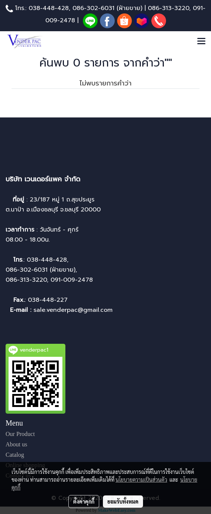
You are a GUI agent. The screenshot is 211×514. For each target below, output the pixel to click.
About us (16, 444)
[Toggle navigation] (201, 41)
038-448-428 (49, 8)
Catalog (15, 455)
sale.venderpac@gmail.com (74, 310)
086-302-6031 (93, 8)
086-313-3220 (168, 8)
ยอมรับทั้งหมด (123, 501)
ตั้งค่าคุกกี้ (83, 501)
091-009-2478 (72, 279)
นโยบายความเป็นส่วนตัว (141, 479)
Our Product (20, 434)
